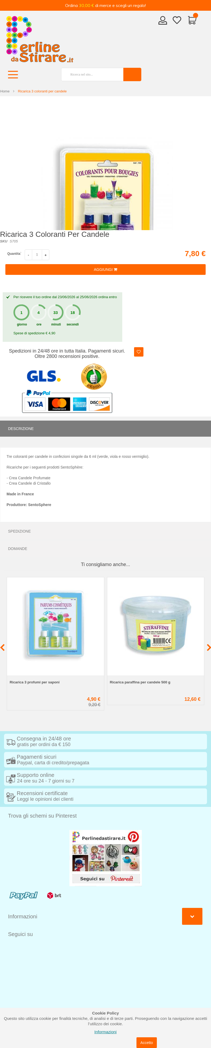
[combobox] (90, 74)
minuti (56, 324)
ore (39, 324)
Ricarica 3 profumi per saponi (35, 682)
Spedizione (19, 531)
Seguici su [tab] (20, 934)
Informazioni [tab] (22, 916)
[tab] (105, 429)
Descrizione (21, 428)
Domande (17, 549)
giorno (22, 324)
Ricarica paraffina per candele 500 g (140, 682)
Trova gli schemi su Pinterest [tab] (42, 816)
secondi (72, 324)
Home (5, 91)
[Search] (132, 74)
